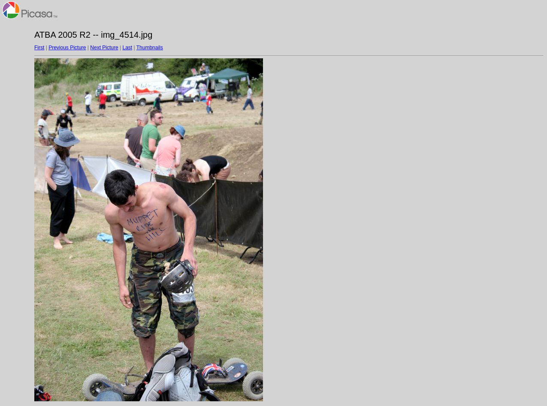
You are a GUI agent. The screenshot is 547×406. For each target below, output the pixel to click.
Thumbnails (149, 48)
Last (127, 48)
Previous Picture (67, 48)
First (39, 48)
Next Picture (104, 48)
